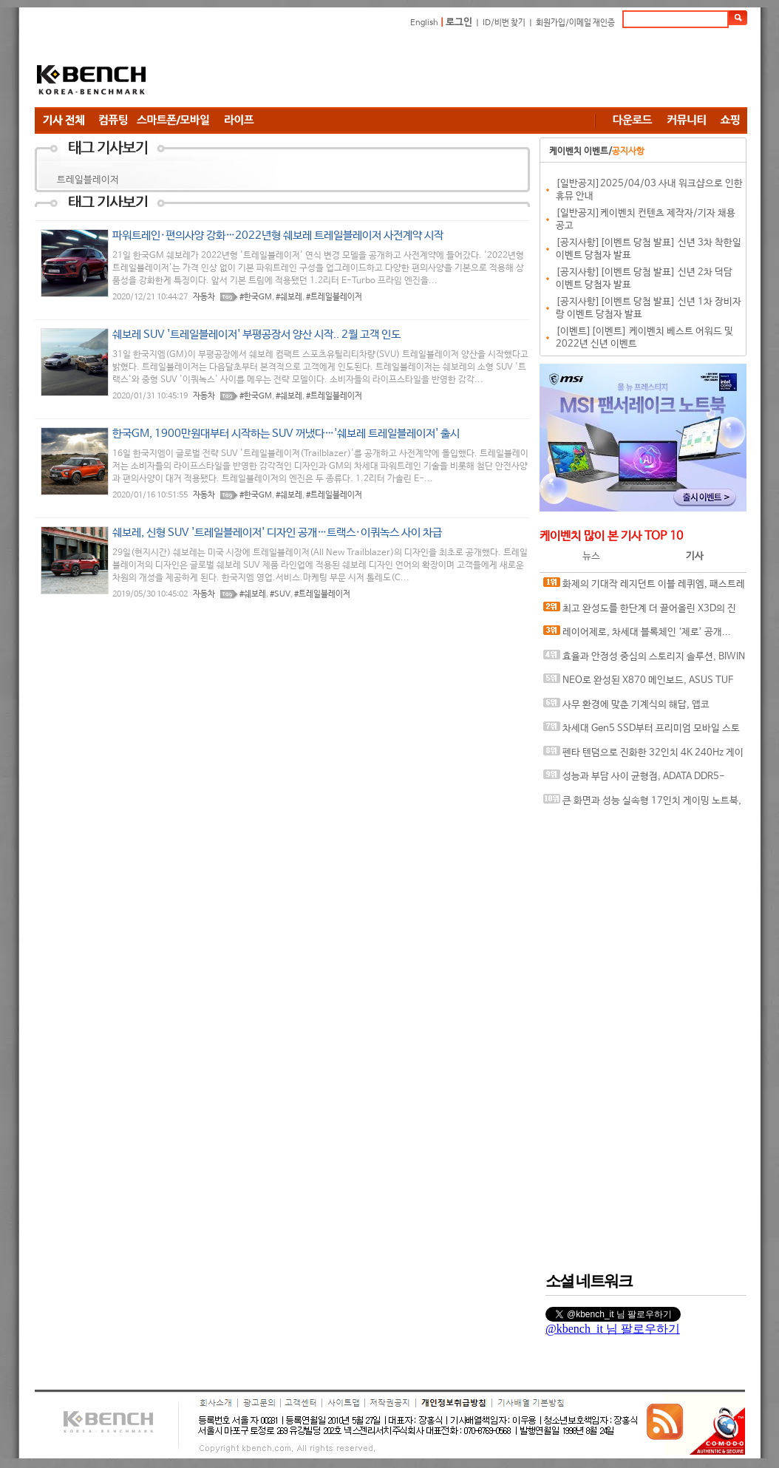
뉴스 (591, 556)
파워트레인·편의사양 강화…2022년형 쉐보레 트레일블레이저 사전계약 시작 (277, 235)
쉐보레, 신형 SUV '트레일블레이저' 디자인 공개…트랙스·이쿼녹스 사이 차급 (277, 532)
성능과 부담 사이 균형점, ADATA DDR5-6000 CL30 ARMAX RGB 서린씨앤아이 (634, 779)
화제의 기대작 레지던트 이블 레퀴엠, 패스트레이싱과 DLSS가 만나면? (644, 587)
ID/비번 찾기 (504, 22)
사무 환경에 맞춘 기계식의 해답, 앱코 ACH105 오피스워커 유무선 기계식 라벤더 (627, 708)
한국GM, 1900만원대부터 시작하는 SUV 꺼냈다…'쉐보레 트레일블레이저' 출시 (286, 433)
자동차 (204, 297)
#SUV (280, 594)
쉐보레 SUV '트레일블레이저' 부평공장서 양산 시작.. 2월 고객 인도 (256, 334)
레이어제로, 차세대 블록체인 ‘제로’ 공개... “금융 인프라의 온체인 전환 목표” (637, 635)
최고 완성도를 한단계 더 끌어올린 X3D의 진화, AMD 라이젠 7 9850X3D (639, 612)
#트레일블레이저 (334, 297)
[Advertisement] (478, 70)
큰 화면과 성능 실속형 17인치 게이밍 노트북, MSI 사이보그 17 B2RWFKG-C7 (642, 804)
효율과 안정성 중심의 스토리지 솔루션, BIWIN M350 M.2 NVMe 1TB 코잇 (644, 660)
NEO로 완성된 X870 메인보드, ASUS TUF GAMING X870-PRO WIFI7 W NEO (638, 683)
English (424, 22)
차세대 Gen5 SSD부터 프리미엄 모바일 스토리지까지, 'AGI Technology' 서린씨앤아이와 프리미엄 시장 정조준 (642, 731)
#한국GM (255, 297)
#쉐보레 (289, 297)
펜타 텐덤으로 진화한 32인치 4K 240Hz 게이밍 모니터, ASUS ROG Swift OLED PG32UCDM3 (643, 756)
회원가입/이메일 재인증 (575, 22)
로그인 (459, 22)
